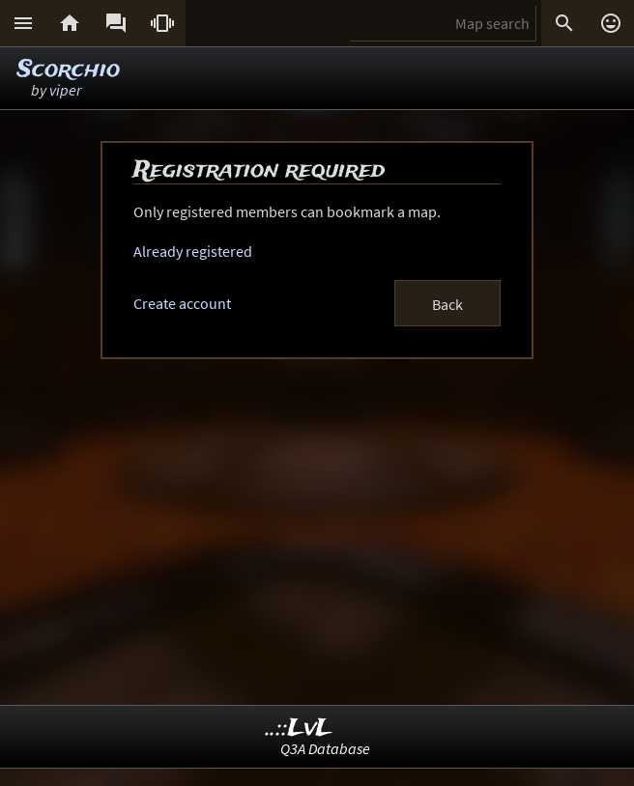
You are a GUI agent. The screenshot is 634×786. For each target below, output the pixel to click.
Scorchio (68, 70)
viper (65, 89)
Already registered (192, 251)
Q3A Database (325, 748)
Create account (182, 303)
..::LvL (299, 728)
